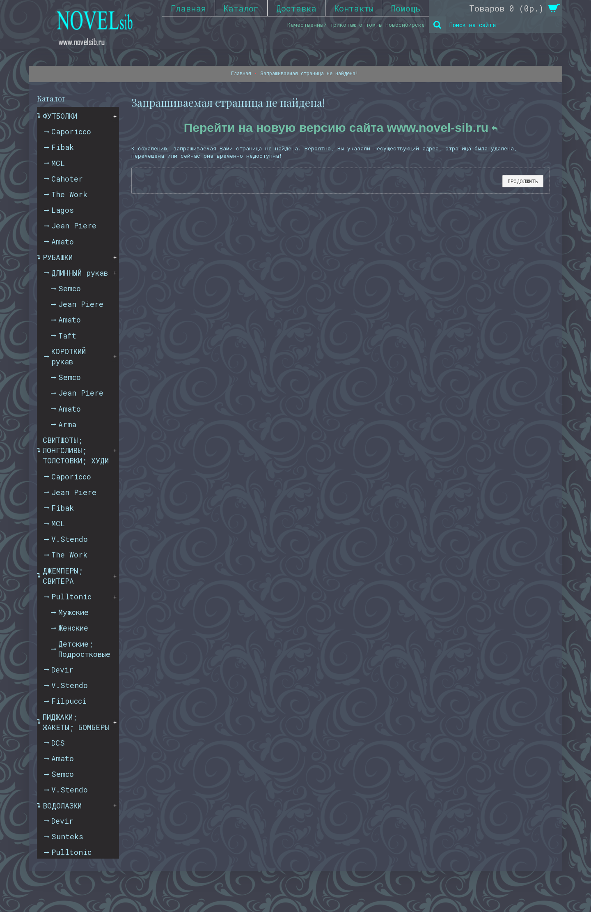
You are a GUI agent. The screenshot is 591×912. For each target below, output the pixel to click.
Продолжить (523, 181)
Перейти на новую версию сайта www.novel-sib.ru (341, 127)
